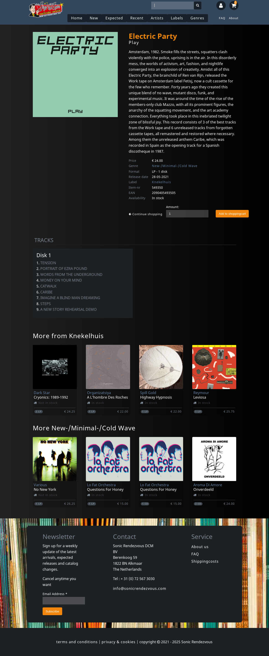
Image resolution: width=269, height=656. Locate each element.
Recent (136, 18)
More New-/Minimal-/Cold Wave (84, 427)
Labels (177, 18)
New (94, 18)
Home (76, 18)
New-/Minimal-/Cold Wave (174, 166)
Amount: (172, 207)
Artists (157, 18)
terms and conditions (77, 641)
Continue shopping (145, 214)
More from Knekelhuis (68, 335)
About (233, 18)
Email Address (55, 594)
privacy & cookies (119, 641)
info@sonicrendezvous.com (139, 588)
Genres (197, 18)
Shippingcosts (205, 561)
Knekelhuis (161, 182)
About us (200, 546)
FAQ (222, 18)
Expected (114, 18)
